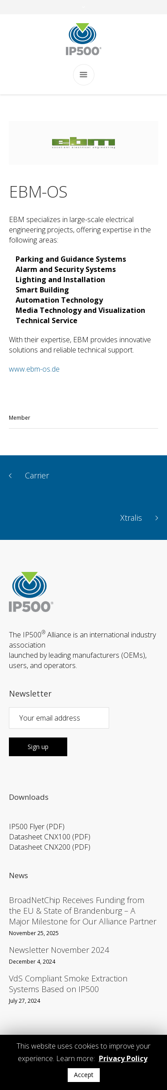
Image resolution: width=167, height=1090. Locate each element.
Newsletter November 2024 (59, 949)
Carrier (37, 475)
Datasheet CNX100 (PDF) (49, 837)
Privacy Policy (123, 1058)
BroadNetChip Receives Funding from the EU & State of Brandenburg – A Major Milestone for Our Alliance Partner (82, 911)
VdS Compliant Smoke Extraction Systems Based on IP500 (68, 983)
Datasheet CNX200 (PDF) (49, 847)
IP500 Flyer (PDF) (37, 826)
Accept (84, 1074)
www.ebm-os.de (34, 369)
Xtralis (131, 518)
